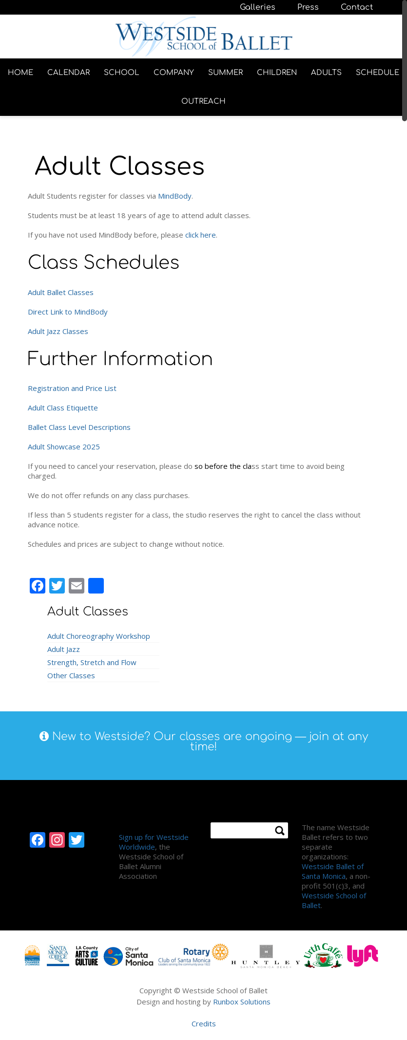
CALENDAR (68, 73)
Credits (204, 1023)
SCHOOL (121, 73)
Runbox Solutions (242, 1001)
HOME (20, 73)
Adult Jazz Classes (58, 331)
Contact (357, 7)
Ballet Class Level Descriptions (79, 427)
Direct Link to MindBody (68, 311)
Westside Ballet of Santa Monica (333, 871)
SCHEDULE (377, 73)
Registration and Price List (72, 388)
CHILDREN (277, 73)
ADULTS (326, 73)
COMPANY (174, 73)
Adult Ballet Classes (61, 292)
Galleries (257, 7)
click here (200, 235)
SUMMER (225, 73)
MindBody (175, 196)
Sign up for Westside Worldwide (154, 842)
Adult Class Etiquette (63, 407)
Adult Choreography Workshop (98, 636)
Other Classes (71, 675)
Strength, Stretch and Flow (91, 662)
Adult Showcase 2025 (64, 446)
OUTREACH (203, 101)
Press (308, 7)
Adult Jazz (63, 649)
